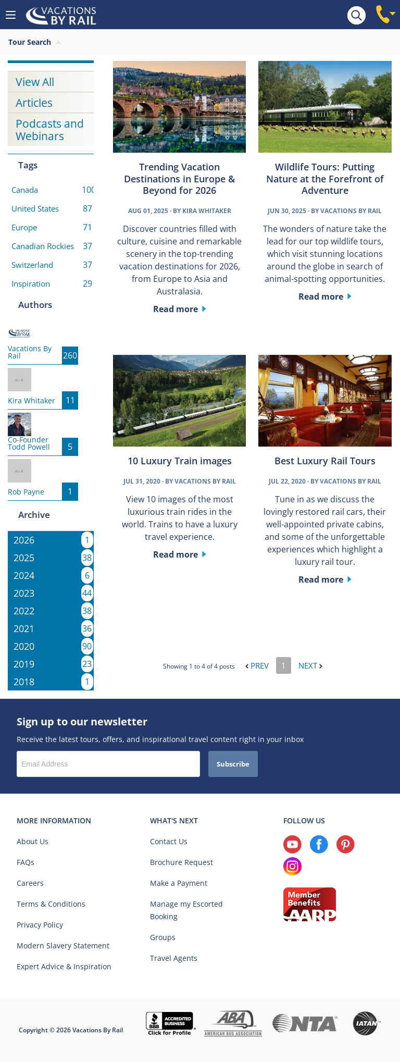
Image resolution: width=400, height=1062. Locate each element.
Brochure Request (181, 862)
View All (35, 82)
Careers (30, 883)
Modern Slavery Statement (63, 945)
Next (310, 665)
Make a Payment (178, 883)
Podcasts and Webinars (50, 129)
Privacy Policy (40, 925)
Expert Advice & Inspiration (64, 966)
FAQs (25, 862)
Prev (257, 665)
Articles (34, 102)
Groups (163, 937)
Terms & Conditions (51, 904)
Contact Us (169, 841)
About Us (32, 841)
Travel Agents (173, 958)
